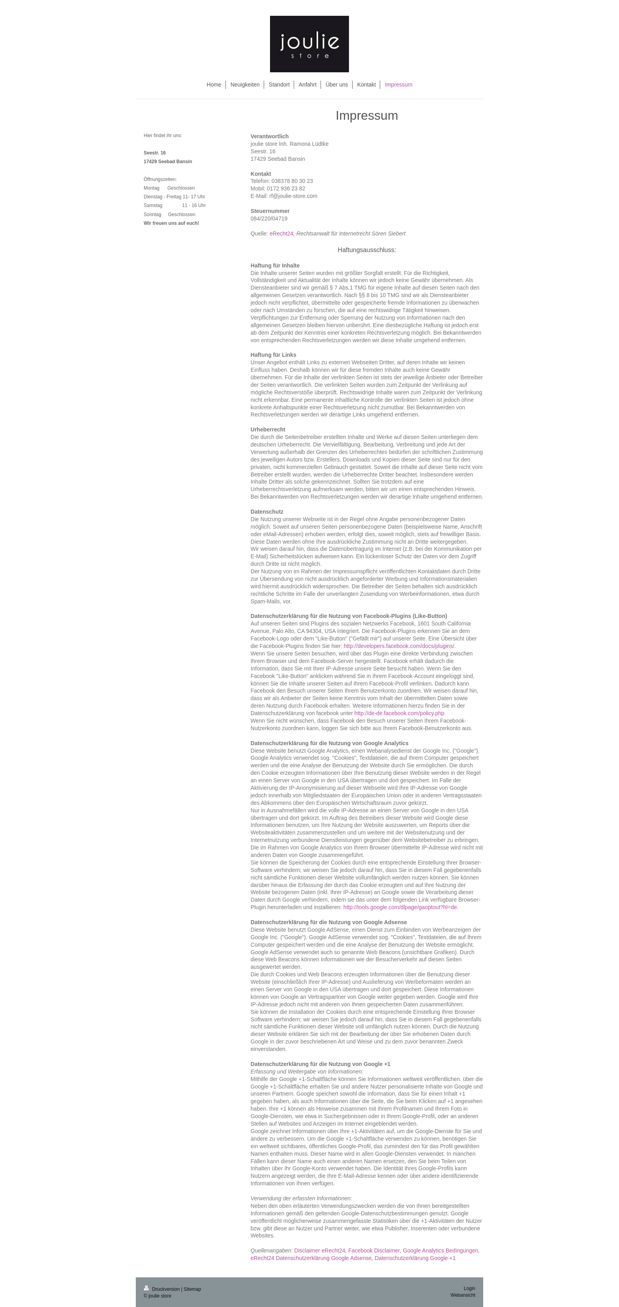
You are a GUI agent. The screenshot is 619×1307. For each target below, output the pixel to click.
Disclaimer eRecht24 (319, 1250)
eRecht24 (281, 233)
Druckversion (162, 1289)
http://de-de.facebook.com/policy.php (400, 713)
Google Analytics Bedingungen (440, 1250)
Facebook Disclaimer (374, 1250)
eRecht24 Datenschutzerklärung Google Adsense (311, 1258)
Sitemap (192, 1289)
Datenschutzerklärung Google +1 (415, 1258)
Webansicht (463, 1295)
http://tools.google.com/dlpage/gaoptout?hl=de (400, 907)
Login (469, 1288)
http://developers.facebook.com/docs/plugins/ (399, 646)
